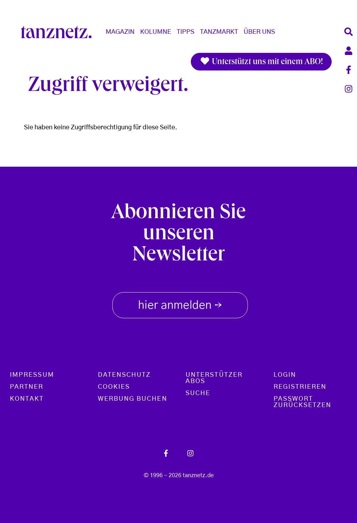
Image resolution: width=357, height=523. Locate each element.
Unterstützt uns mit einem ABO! (261, 62)
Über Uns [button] (259, 32)
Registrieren (300, 387)
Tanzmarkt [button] (219, 32)
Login (285, 375)
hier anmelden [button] (180, 303)
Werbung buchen (132, 399)
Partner (27, 387)
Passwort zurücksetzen (303, 402)
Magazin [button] (120, 32)
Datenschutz (124, 375)
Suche (198, 393)
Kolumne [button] (155, 32)
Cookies (114, 387)
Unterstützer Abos (214, 378)
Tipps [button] (185, 32)
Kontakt (27, 399)
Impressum (32, 375)
